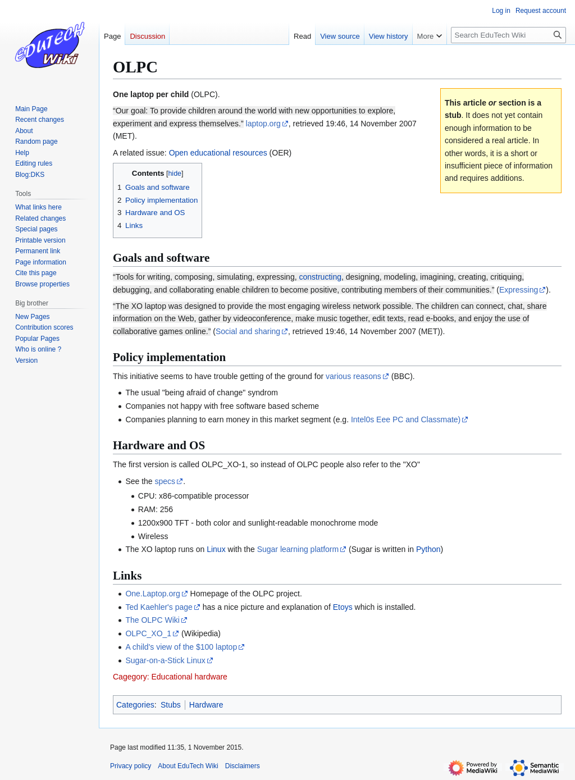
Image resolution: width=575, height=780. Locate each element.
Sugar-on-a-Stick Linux (165, 660)
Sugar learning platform (298, 549)
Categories (135, 704)
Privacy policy (130, 766)
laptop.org (263, 123)
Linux (216, 549)
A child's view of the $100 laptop (181, 646)
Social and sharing (248, 331)
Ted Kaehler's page (158, 607)
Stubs (171, 704)
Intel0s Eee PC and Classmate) (405, 419)
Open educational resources (218, 152)
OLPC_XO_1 (148, 633)
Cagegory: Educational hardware (170, 676)
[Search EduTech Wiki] (508, 35)
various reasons (353, 376)
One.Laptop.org (152, 593)
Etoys (343, 607)
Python (428, 549)
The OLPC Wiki (152, 619)
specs (165, 481)
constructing (320, 276)
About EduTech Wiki (188, 766)
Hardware (206, 704)
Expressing (518, 289)
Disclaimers (242, 766)
